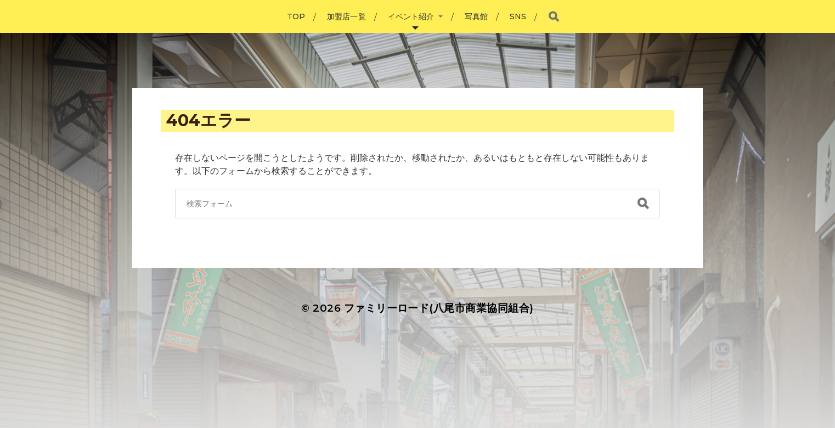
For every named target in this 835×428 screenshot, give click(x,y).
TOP (296, 16)
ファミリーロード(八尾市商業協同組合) (439, 308)
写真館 (476, 16)
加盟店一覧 (346, 16)
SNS (518, 16)
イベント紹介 (411, 16)
